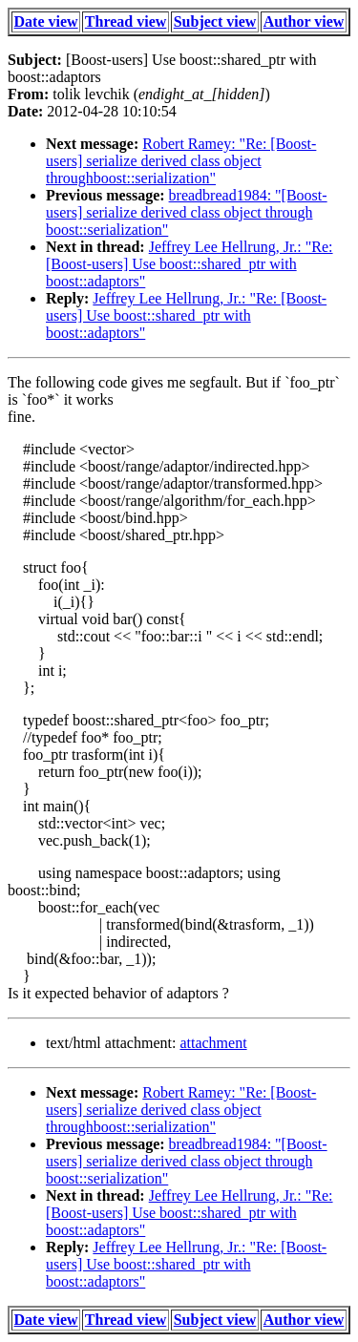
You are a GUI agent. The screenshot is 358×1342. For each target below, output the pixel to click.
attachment (212, 1043)
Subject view (215, 21)
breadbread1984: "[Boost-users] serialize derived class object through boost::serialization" (186, 212)
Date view (46, 21)
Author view (304, 21)
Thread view (125, 21)
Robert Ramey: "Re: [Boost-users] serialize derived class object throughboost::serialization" (181, 161)
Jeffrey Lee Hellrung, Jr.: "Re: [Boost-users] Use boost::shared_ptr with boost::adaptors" (189, 264)
